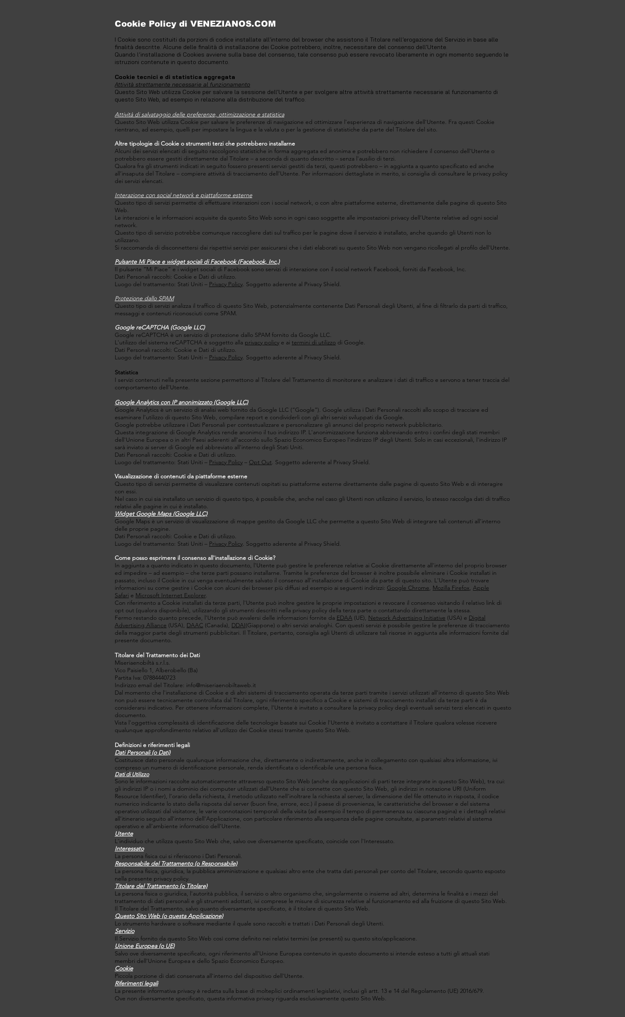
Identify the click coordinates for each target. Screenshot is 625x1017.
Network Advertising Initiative (406, 617)
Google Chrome (408, 587)
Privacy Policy (226, 284)
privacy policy (262, 342)
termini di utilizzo (314, 342)
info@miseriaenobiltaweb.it (221, 685)
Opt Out (260, 462)
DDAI (238, 625)
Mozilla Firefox (451, 587)
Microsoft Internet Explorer (170, 595)
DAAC (195, 625)
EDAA (344, 617)
